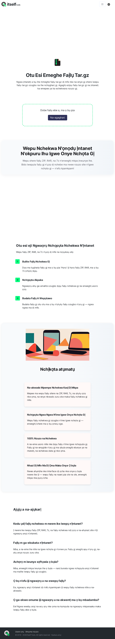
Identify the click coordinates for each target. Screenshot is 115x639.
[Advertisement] (57, 29)
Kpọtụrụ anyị (56, 635)
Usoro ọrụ (19, 631)
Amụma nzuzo (31, 631)
